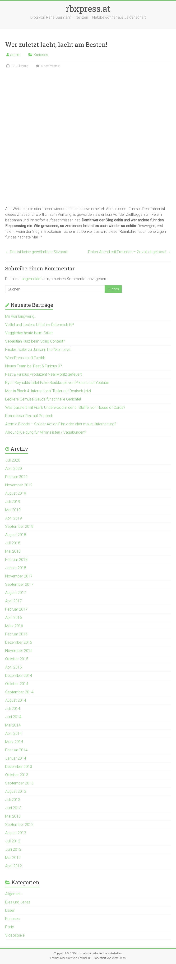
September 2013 (19, 783)
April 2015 (13, 667)
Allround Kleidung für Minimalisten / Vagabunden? (45, 432)
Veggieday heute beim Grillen (29, 333)
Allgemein (13, 894)
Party (9, 927)
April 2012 (13, 866)
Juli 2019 (12, 501)
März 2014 (14, 742)
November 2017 (18, 576)
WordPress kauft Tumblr (25, 358)
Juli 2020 (12, 460)
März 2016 (14, 626)
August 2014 (15, 700)
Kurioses (41, 55)
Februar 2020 (16, 477)
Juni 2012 (13, 849)
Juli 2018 (12, 543)
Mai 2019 (13, 510)
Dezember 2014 (18, 675)
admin (15, 55)
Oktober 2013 (16, 775)
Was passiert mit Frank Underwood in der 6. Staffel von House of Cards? (65, 407)
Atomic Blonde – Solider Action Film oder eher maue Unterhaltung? (60, 424)
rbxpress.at (88, 8)
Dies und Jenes (17, 902)
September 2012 (19, 824)
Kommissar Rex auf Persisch (29, 416)
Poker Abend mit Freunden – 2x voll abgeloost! (129, 252)
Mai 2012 (13, 857)
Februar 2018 (16, 559)
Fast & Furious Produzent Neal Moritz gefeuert (43, 374)
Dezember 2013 (18, 766)
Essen (10, 910)
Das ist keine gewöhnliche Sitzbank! (37, 252)
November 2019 (18, 485)
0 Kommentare (47, 66)
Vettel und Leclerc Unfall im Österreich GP (39, 324)
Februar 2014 (16, 750)
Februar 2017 (16, 609)
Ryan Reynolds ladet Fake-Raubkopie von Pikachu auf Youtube (57, 382)
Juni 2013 (13, 808)
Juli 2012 (12, 841)
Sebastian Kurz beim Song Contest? (35, 341)
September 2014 (19, 692)
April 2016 (13, 617)
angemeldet (32, 279)
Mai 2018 (13, 551)
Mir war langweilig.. (20, 316)
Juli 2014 (12, 708)
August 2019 (15, 493)
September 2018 (19, 526)
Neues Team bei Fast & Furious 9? (33, 366)
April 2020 (13, 468)
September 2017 (19, 584)
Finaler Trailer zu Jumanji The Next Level (38, 349)
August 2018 (15, 535)
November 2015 (18, 650)
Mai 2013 (13, 816)
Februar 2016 (16, 634)
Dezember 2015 (18, 642)
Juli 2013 (12, 799)
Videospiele (15, 935)
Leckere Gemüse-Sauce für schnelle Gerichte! (43, 399)
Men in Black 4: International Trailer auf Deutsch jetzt (48, 391)
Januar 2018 (15, 568)
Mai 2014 (13, 725)
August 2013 (15, 791)
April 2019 (13, 518)
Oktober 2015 (16, 659)
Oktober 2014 (16, 684)
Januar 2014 (15, 758)
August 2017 (15, 592)
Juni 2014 (13, 717)
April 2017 (13, 601)
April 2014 (13, 733)
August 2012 (15, 833)
